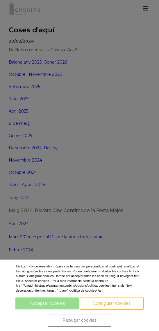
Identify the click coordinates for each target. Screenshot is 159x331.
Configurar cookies (112, 303)
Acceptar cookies (47, 303)
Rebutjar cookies (79, 320)
